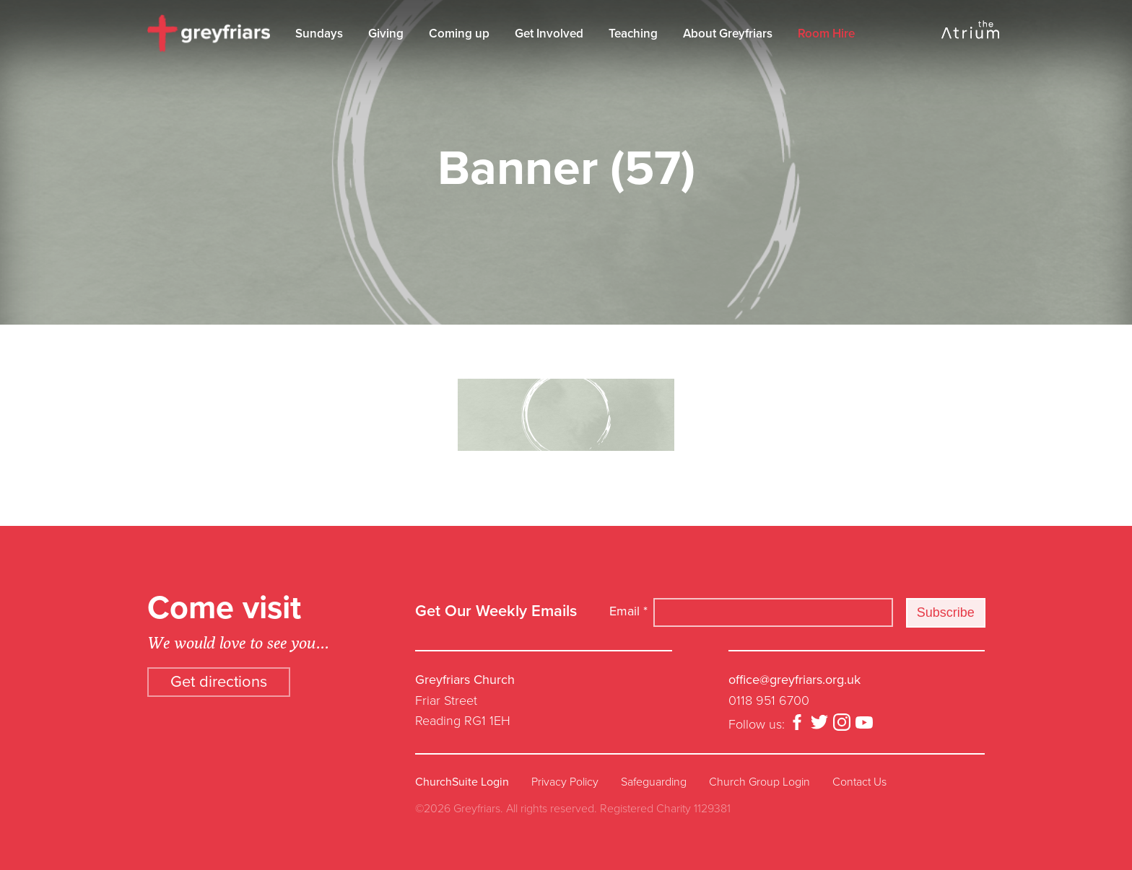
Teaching (633, 33)
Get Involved (549, 33)
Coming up (459, 33)
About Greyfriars (727, 33)
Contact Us (859, 782)
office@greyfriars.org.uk (794, 679)
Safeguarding (654, 782)
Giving (386, 33)
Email (628, 611)
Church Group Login (759, 782)
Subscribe (946, 612)
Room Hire (826, 33)
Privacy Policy (564, 782)
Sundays (319, 33)
